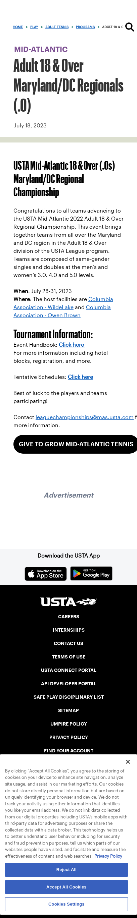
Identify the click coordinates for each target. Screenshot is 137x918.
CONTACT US (68, 643)
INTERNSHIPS (69, 630)
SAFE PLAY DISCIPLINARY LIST (69, 697)
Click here (72, 345)
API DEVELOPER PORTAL (68, 683)
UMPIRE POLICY (68, 724)
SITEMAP (68, 710)
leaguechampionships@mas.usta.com (85, 417)
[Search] (130, 27)
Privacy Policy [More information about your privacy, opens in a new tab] (108, 856)
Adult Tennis (56, 27)
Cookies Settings (66, 904)
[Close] (128, 761)
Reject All (66, 869)
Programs (85, 27)
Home (18, 27)
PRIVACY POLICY (68, 737)
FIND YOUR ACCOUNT (68, 750)
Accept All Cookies (66, 887)
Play (34, 27)
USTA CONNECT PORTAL (68, 670)
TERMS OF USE (68, 656)
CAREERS (68, 616)
